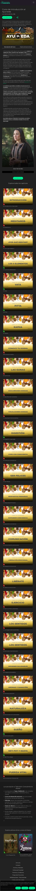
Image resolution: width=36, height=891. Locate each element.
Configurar (25, 888)
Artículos (18, 862)
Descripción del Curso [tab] (9, 47)
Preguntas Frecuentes (18, 875)
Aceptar (18, 888)
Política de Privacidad (18, 870)
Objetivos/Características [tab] (26, 47)
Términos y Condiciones (18, 872)
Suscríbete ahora (7, 17)
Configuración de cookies (18, 880)
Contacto (18, 865)
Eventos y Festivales (18, 867)
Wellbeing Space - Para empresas (18, 877)
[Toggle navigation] (33, 2)
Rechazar (32, 888)
